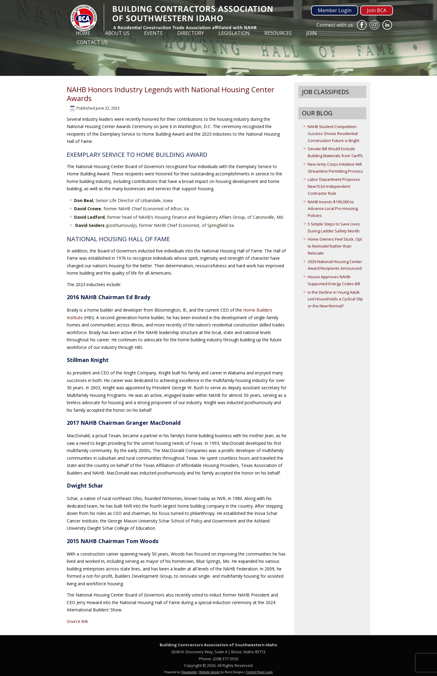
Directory (190, 33)
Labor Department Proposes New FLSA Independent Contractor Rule (334, 186)
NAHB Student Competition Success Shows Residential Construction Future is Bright (333, 133)
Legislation (234, 33)
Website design (209, 672)
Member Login (334, 10)
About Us (117, 33)
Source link (77, 621)
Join (311, 33)
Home (83, 33)
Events (153, 33)
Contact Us (92, 42)
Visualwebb (189, 672)
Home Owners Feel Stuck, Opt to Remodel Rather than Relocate (335, 246)
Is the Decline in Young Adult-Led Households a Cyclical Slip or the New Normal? (335, 299)
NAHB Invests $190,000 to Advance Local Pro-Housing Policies (333, 208)
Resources (278, 33)
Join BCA (376, 10)
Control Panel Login (259, 672)
